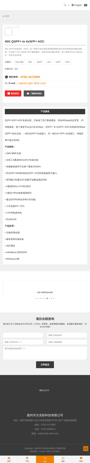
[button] (36, 298)
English (77, 5)
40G (16, 69)
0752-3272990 (30, 77)
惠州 (49, 451)
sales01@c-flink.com (32, 83)
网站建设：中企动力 (38, 451)
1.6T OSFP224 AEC (50, 292)
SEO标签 (56, 451)
